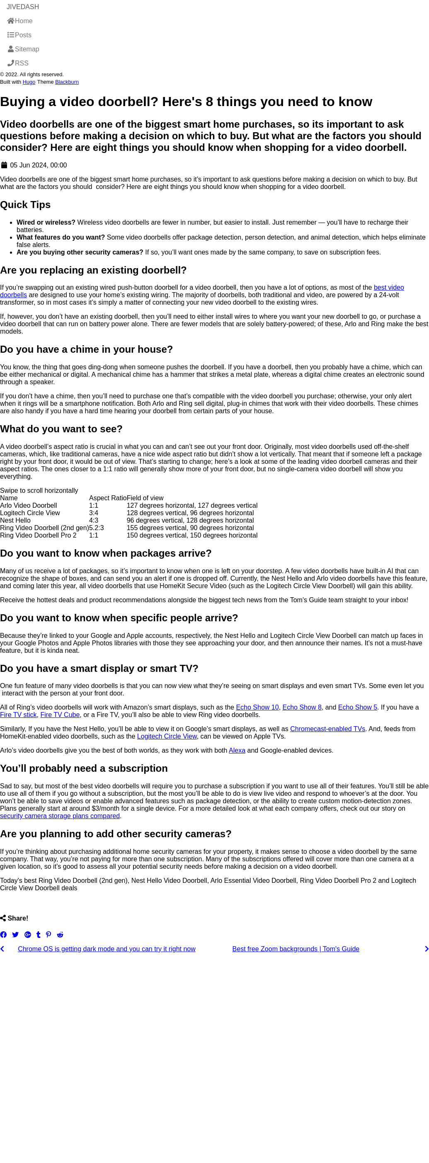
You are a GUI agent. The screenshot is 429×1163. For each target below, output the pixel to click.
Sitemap (23, 49)
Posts (19, 35)
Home (20, 20)
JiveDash (23, 6)
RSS (18, 63)
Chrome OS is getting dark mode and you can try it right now (107, 948)
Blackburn (67, 82)
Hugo (29, 82)
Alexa (237, 750)
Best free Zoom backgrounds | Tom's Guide (296, 948)
